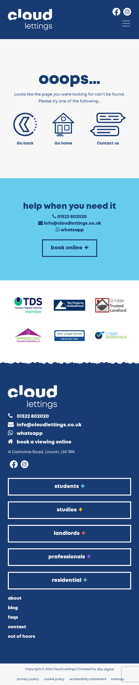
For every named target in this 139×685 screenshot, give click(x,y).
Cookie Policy (54, 679)
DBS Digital (105, 669)
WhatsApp (72, 230)
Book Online (69, 247)
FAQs (13, 617)
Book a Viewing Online (44, 442)
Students (70, 486)
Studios (70, 509)
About (14, 598)
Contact (17, 627)
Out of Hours (21, 637)
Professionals (69, 556)
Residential (69, 580)
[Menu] (126, 23)
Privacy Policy (28, 679)
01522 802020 (72, 217)
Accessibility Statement (87, 679)
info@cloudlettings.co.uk (72, 223)
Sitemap (117, 679)
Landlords (69, 533)
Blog (13, 608)
